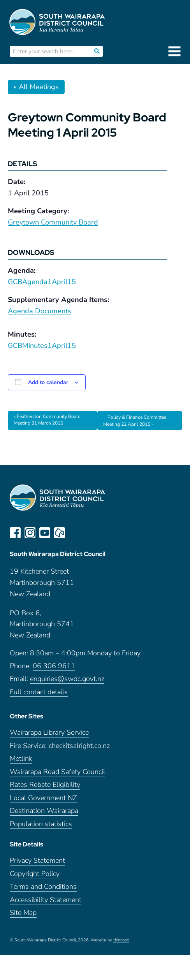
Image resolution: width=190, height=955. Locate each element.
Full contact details (39, 692)
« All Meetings (36, 86)
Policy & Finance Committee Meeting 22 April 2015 (134, 421)
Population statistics (41, 824)
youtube (44, 532)
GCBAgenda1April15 (42, 281)
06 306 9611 (54, 666)
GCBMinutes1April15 (42, 345)
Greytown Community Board (53, 222)
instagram (30, 532)
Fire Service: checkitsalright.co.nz (60, 745)
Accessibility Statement (45, 899)
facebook (15, 532)
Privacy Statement (37, 860)
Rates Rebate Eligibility (45, 784)
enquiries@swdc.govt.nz (67, 678)
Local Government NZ (43, 797)
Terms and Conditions (43, 886)
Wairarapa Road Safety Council (57, 771)
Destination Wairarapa (44, 810)
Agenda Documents (39, 311)
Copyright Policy (35, 873)
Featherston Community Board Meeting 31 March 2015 (47, 420)
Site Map (23, 912)
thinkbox (121, 940)
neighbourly (59, 532)
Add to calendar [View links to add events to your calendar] (48, 382)
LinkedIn (74, 532)
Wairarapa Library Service (49, 732)
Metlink (21, 758)
